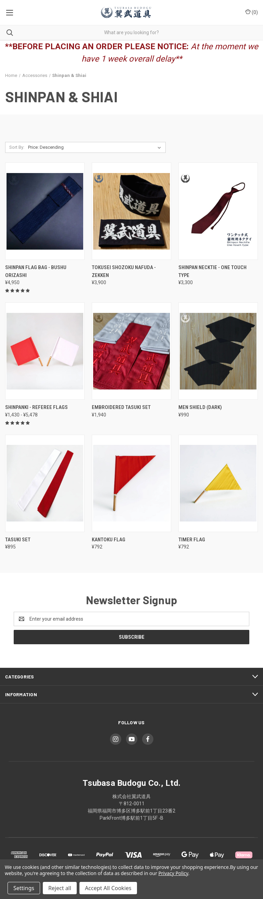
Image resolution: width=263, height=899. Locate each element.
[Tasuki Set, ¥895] (45, 483)
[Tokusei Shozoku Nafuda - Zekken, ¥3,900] (131, 211)
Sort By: (16, 147)
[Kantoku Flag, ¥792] (131, 483)
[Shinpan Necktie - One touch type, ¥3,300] (218, 211)
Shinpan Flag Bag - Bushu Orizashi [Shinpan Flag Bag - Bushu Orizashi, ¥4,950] (35, 271)
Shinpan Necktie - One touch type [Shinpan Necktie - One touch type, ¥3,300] (212, 271)
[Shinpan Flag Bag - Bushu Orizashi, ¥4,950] (45, 211)
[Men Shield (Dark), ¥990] (218, 351)
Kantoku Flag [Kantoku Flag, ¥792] (108, 540)
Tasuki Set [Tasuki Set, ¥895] (17, 540)
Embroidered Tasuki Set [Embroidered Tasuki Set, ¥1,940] (121, 407)
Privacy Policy (173, 873)
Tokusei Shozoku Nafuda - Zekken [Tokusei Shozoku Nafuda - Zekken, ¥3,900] (124, 271)
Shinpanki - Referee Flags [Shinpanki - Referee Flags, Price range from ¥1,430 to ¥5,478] (36, 407)
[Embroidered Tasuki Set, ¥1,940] (131, 351)
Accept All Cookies (108, 888)
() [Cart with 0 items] (251, 12)
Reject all (59, 888)
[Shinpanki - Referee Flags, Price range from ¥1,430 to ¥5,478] (45, 351)
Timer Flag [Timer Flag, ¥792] (191, 540)
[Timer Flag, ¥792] (218, 483)
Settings (23, 888)
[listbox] (96, 147)
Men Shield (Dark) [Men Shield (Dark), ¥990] (200, 407)
